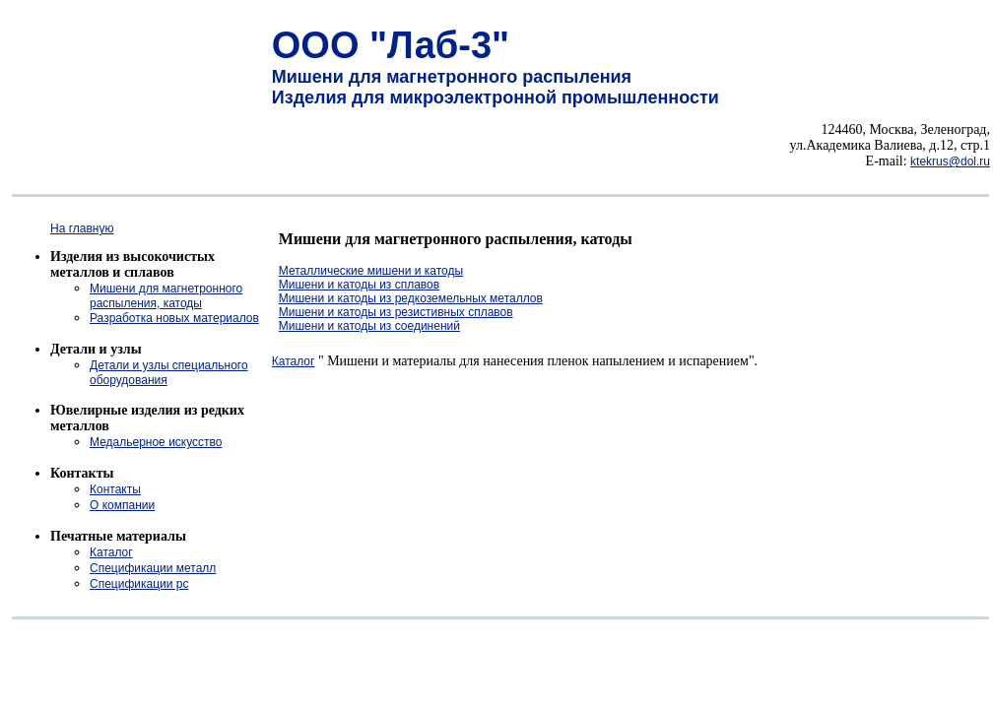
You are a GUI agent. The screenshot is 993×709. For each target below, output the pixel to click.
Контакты (115, 489)
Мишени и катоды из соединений (369, 326)
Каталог (111, 552)
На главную (81, 228)
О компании (122, 505)
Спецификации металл (153, 568)
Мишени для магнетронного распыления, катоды (166, 296)
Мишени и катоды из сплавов (359, 284)
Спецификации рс (139, 584)
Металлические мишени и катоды (371, 271)
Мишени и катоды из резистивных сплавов (396, 312)
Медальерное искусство (156, 442)
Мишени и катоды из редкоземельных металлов (411, 298)
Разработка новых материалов (174, 318)
